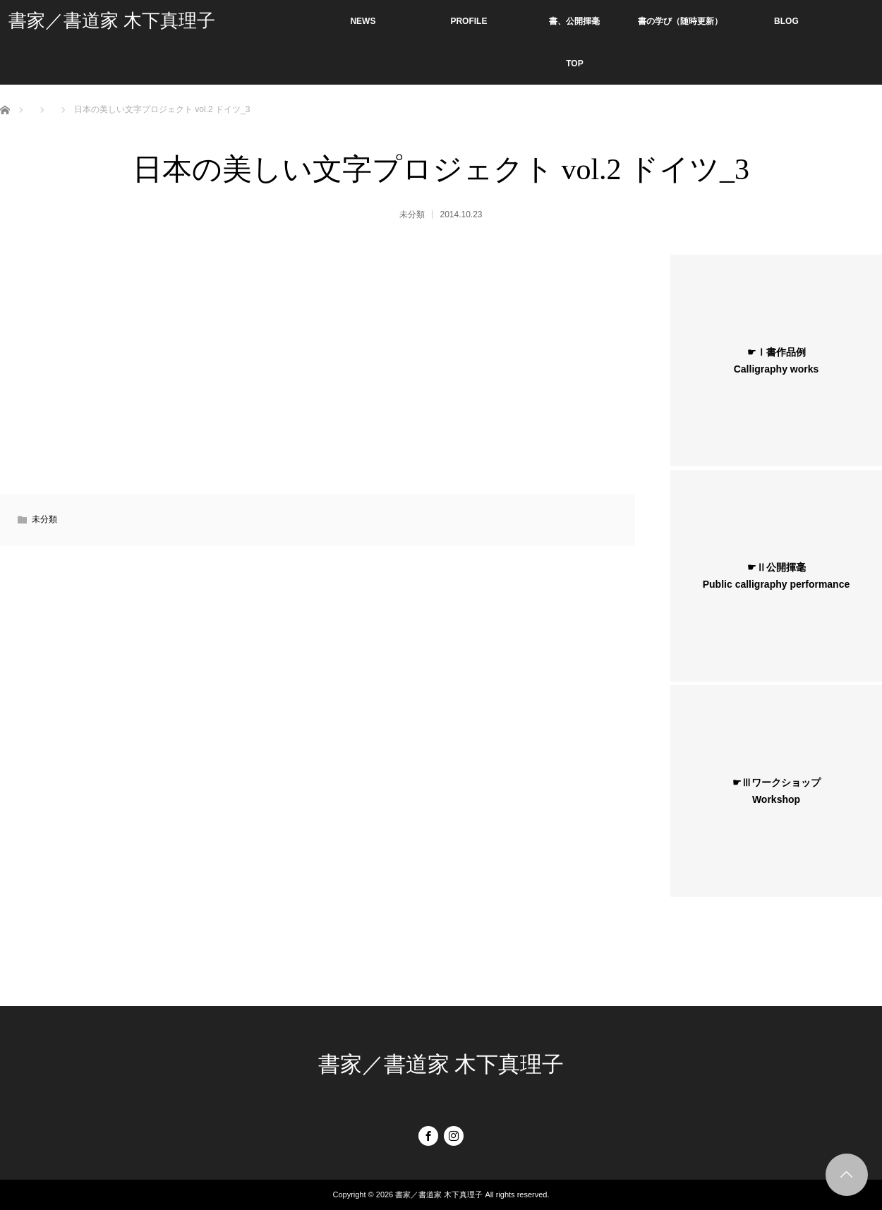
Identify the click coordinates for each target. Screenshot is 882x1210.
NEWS (362, 21)
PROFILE (468, 21)
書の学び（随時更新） (680, 21)
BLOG (786, 21)
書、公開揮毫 (574, 21)
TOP (574, 63)
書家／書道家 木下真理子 (111, 21)
